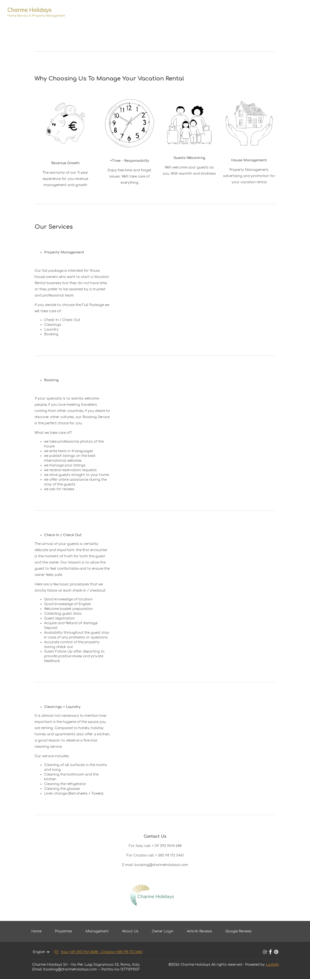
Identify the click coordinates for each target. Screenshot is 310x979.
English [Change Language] (42, 952)
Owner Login (162, 931)
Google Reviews (238, 931)
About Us (130, 931)
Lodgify (272, 964)
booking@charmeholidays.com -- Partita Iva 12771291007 (91, 969)
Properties (63, 931)
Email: (37, 969)
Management (97, 931)
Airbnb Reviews (199, 931)
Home (36, 931)
